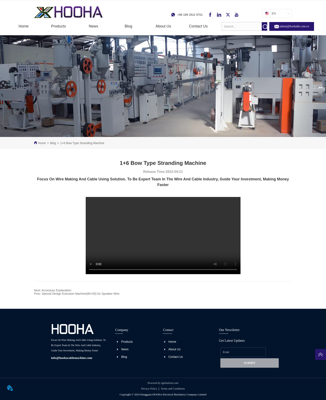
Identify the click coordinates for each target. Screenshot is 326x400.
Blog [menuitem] (128, 26)
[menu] (111, 26)
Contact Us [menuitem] (198, 26)
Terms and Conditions (173, 388)
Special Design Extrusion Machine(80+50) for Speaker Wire (81, 293)
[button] (58, 26)
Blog (53, 143)
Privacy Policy (149, 388)
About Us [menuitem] (163, 26)
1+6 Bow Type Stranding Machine (82, 143)
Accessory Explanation (56, 290)
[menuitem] (58, 26)
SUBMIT (249, 363)
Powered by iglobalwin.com (163, 382)
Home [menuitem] (23, 26)
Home (42, 143)
